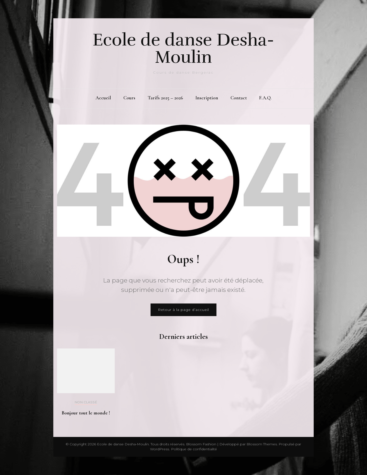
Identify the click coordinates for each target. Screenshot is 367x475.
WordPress (159, 449)
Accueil (103, 98)
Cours (129, 98)
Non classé (86, 402)
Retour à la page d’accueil (183, 309)
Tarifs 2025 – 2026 (165, 98)
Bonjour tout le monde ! (86, 413)
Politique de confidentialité (194, 449)
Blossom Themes (261, 444)
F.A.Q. (265, 98)
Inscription (206, 98)
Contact (239, 98)
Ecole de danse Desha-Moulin (183, 48)
